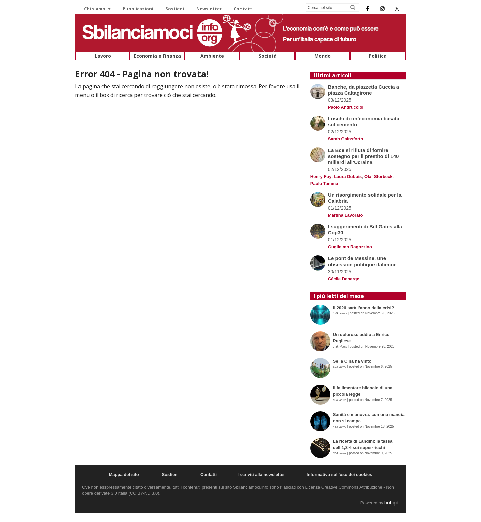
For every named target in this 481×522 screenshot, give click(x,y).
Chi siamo (94, 9)
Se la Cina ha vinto (352, 361)
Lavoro (103, 56)
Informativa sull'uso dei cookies (339, 474)
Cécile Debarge (343, 278)
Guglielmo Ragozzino (350, 246)
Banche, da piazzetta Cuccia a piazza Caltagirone (363, 90)
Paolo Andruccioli (346, 107)
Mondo (322, 56)
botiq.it (391, 502)
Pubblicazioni (138, 9)
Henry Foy (321, 176)
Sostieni (174, 9)
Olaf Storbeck (378, 176)
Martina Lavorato (345, 215)
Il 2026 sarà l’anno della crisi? (364, 307)
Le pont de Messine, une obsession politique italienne (362, 261)
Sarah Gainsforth (345, 138)
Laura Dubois (348, 176)
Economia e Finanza (157, 56)
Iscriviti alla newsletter (261, 474)
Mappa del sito (124, 474)
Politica (378, 56)
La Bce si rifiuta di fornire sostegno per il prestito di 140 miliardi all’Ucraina (363, 156)
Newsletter (209, 9)
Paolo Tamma (324, 183)
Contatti (244, 9)
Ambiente (212, 56)
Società (268, 56)
